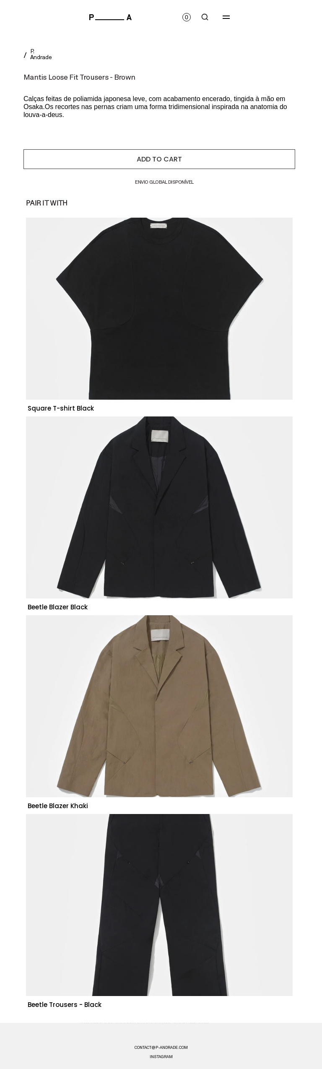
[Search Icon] (205, 17)
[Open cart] (186, 17)
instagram (161, 1057)
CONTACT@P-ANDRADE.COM (161, 1048)
